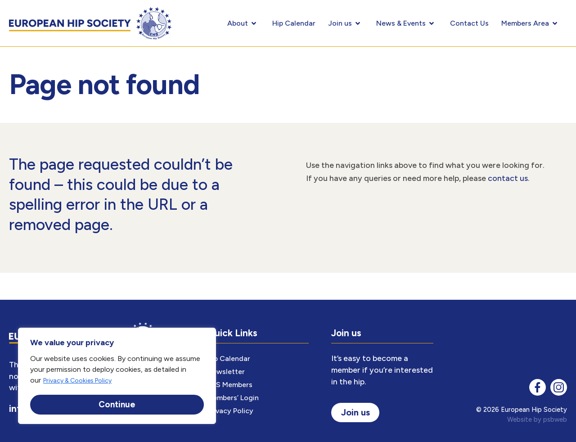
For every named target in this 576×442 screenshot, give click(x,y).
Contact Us (469, 23)
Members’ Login (233, 397)
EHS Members (229, 384)
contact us (508, 178)
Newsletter (226, 371)
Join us (346, 23)
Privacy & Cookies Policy (77, 382)
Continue (117, 404)
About (243, 23)
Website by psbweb (537, 419)
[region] (117, 376)
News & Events (406, 23)
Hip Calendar (293, 23)
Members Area (531, 23)
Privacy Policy (230, 410)
